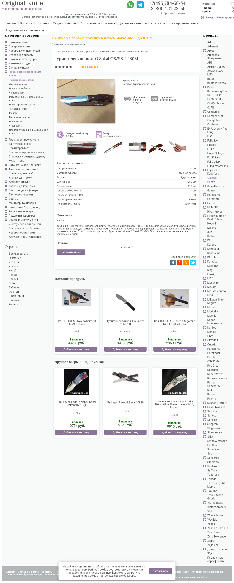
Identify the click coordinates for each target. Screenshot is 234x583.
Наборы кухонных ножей (24, 50)
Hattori (211, 203)
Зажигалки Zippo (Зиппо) (24, 207)
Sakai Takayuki (216, 407)
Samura (212, 411)
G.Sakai (212, 177)
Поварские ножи (19, 46)
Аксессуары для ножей (23, 169)
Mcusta (211, 286)
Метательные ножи (19, 117)
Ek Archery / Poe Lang (217, 130)
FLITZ (210, 149)
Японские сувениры (21, 211)
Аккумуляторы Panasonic (25, 236)
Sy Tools (212, 470)
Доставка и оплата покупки (139, 100)
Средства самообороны (24, 228)
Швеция (14, 300)
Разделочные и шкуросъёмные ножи (26, 99)
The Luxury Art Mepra (216, 485)
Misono (211, 307)
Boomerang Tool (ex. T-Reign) (217, 93)
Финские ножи (17, 92)
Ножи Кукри (15, 121)
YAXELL (212, 519)
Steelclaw (213, 462)
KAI (209, 240)
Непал (13, 274)
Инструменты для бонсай (25, 224)
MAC (210, 278)
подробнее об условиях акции (69, 44)
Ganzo (211, 182)
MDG (210, 295)
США (12, 283)
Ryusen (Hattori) (217, 402)
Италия (13, 266)
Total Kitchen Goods (215, 497)
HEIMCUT (213, 207)
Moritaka (212, 311)
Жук (210, 553)
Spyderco (213, 457)
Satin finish (191, 204)
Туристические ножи (21, 80)
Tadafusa (213, 474)
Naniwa (211, 327)
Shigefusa (213, 428)
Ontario (211, 344)
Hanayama (214, 194)
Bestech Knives (216, 82)
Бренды (210, 36)
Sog (209, 453)
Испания (14, 262)
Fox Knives (213, 157)
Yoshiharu (213, 532)
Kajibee (211, 244)
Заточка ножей (16, 574)
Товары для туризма (22, 186)
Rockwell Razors (217, 378)
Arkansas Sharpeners (214, 56)
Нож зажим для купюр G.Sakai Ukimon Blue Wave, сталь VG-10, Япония (174, 404)
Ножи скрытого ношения (22, 104)
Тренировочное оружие (24, 139)
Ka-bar (211, 236)
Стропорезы (15, 125)
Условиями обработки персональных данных (105, 571)
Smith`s (212, 445)
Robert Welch (215, 374)
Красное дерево (188, 173)
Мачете (13, 113)
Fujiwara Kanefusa (213, 172)
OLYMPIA (212, 340)
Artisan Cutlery (216, 66)
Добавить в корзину (76, 349)
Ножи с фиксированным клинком (25, 73)
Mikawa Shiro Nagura (215, 301)
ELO (209, 136)
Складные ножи (19, 67)
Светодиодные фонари (23, 190)
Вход (209, 18)
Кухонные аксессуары (23, 59)
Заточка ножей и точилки (25, 164)
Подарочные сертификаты (215, 559)
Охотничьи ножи (18, 84)
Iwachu (211, 227)
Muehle (211, 315)
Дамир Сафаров (217, 549)
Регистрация (225, 18)
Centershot (214, 99)
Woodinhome (215, 515)
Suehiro (212, 466)
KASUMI (212, 257)
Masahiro (213, 282)
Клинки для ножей (20, 177)
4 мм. (194, 190)
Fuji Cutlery (214, 161)
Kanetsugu (213, 248)
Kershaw (212, 265)
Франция (14, 291)
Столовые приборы (21, 54)
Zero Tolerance (216, 536)
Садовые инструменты (23, 219)
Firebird (211, 144)
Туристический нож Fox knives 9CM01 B (125, 323)
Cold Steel (213, 111)
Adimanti (212, 46)
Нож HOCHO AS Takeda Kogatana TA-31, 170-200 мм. (174, 323)
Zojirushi (212, 545)
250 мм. (192, 182)
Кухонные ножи (19, 42)
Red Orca (212, 365)
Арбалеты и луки (19, 181)
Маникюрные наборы (22, 203)
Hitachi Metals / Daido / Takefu (216, 217)
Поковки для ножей (21, 173)
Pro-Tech (212, 357)
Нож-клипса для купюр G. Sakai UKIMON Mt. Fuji (76, 403)
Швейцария (16, 295)
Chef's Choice (215, 103)
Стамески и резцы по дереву (27, 156)
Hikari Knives (214, 211)
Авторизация (34, 574)
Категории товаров (22, 36)
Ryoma (211, 398)
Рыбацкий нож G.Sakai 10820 (125, 402)
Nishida (211, 331)
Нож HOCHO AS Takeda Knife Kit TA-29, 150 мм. (76, 323)
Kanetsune (213, 253)
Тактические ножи (20, 143)
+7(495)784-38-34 (167, 3)
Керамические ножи (22, 232)
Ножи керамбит (19, 148)
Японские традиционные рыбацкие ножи (28, 132)
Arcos (210, 50)
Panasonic (213, 348)
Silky (210, 436)
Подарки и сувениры (22, 215)
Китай (12, 270)
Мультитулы (17, 160)
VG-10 (193, 168)
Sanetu (211, 415)
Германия (15, 257)
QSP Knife (213, 361)
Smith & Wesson (217, 440)
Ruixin (211, 394)
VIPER (211, 511)
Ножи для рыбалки (19, 88)
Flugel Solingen (216, 153)
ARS (210, 62)
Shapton (212, 424)
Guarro (211, 190)
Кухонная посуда (19, 63)
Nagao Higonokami (214, 321)
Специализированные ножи (26, 152)
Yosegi (211, 523)
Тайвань (14, 287)
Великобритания (19, 253)
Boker (210, 87)
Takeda (211, 478)
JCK (209, 232)
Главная (10, 572)
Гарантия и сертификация (168, 98)
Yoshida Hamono (217, 528)
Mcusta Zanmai (216, 291)
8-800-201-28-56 (168, 9)
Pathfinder (213, 352)
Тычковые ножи (18, 109)
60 (195, 195)
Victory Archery (216, 506)
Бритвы (13, 198)
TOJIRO (212, 490)
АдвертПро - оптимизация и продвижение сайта (178, 577)
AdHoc (211, 42)
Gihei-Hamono (216, 186)
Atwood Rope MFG (215, 73)
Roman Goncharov (213, 384)
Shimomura (214, 432)
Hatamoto (213, 198)
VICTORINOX (215, 502)
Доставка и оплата (28, 572)
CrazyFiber (213, 120)
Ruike (210, 390)
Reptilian (212, 369)
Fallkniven (213, 140)
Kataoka (212, 261)
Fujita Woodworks (218, 165)
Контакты (47, 572)
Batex (210, 78)
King (210, 270)
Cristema (212, 124)
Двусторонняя (189, 177)
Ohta (210, 336)
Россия (13, 279)
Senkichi (212, 419)
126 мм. (192, 186)
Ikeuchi (211, 223)
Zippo (210, 540)
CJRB (210, 107)
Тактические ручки (21, 194)
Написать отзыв (71, 252)
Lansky (211, 274)
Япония (13, 304)
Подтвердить (160, 571)
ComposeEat (215, 116)
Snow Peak (214, 449)
